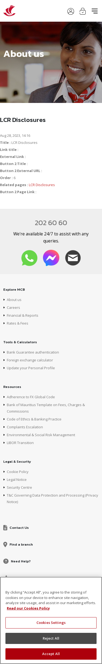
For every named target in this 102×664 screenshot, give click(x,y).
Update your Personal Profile (31, 367)
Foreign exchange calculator (30, 360)
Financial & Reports (22, 315)
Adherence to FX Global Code (31, 396)
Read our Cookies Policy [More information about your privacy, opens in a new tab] (28, 608)
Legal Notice (17, 479)
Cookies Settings (51, 622)
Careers (13, 307)
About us (14, 299)
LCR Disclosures (42, 184)
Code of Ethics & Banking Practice (34, 419)
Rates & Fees (17, 323)
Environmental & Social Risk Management (41, 434)
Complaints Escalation (25, 427)
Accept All (51, 653)
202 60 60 (51, 222)
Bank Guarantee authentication (33, 352)
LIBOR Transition (20, 442)
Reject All (51, 638)
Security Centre (19, 487)
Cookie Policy (18, 471)
